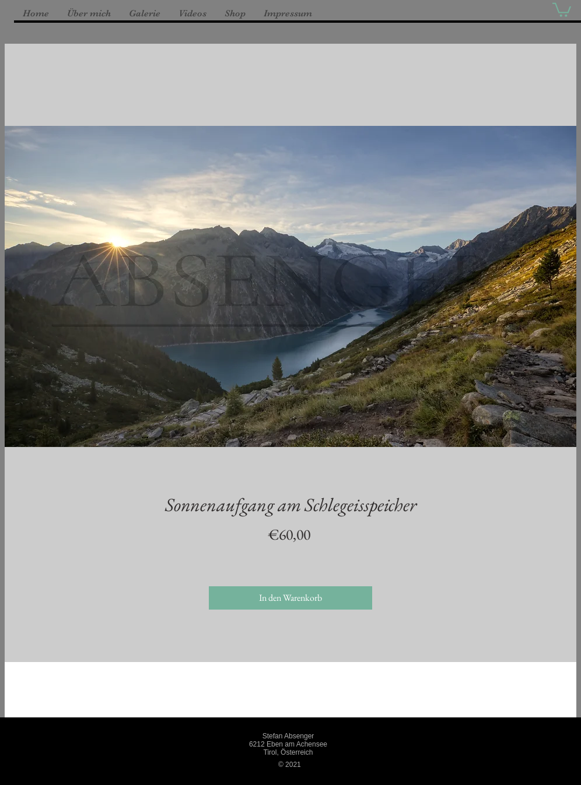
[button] (561, 9)
